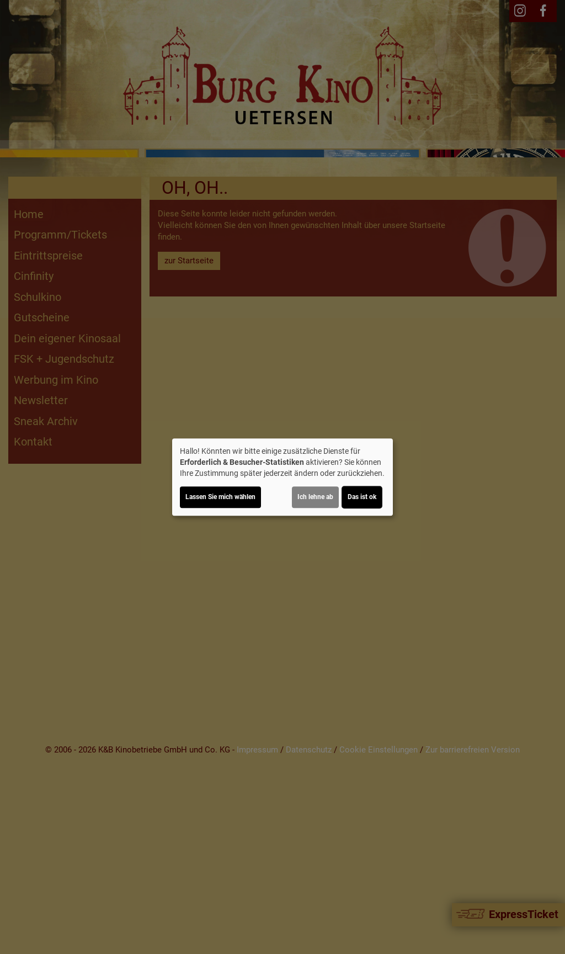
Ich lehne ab (315, 497)
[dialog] (282, 477)
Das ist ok (362, 497)
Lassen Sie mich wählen (220, 497)
